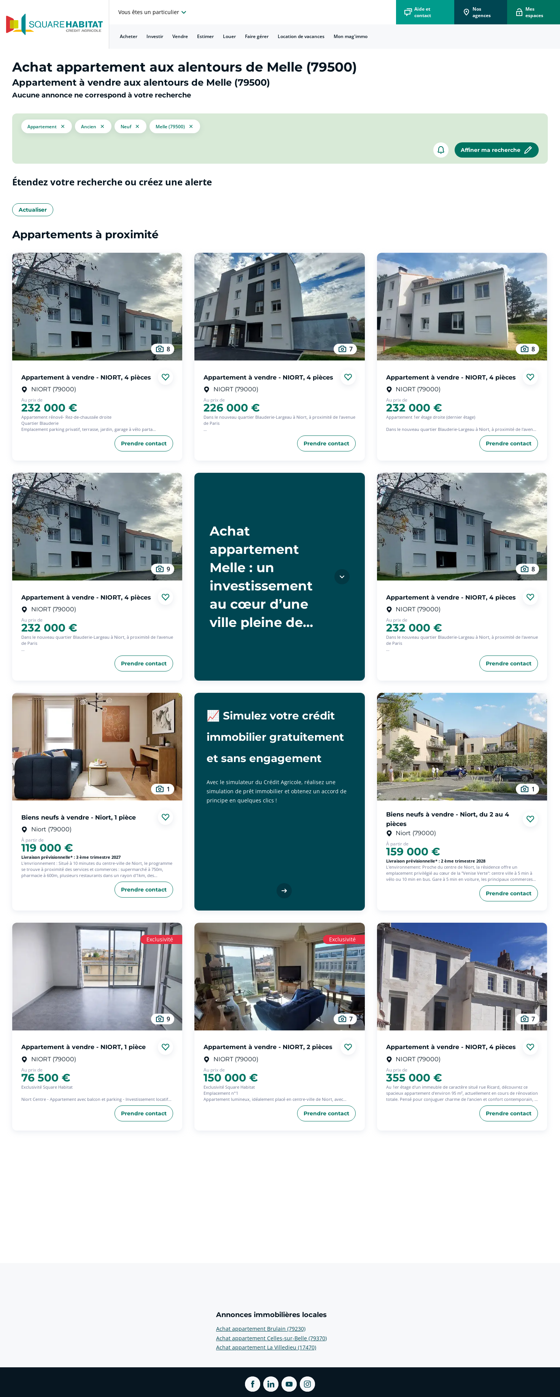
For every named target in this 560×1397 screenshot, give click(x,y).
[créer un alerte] (441, 150)
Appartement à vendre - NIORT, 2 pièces (268, 1047)
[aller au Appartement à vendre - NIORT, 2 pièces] (279, 976)
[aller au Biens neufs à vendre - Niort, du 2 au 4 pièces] (462, 747)
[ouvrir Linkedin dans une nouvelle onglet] (270, 1384)
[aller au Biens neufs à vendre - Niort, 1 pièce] (97, 747)
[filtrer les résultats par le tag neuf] (130, 126)
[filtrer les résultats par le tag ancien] (93, 126)
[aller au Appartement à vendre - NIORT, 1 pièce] (97, 976)
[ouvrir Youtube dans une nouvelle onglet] (289, 1384)
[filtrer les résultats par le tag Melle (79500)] (175, 126)
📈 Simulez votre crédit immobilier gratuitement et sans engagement (275, 737)
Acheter (128, 36)
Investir (154, 36)
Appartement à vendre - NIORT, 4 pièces (86, 377)
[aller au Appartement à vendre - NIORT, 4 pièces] (97, 306)
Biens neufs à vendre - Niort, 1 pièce (78, 817)
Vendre (180, 36)
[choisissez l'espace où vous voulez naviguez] (153, 12)
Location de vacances (301, 36)
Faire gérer (257, 36)
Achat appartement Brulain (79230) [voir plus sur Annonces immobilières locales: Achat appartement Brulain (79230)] (260, 1328)
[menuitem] (128, 36)
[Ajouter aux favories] (165, 377)
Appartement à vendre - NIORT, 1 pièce (83, 1047)
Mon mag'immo (351, 36)
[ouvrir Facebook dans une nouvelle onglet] (252, 1384)
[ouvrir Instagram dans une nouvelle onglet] (307, 1384)
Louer (229, 36)
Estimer (205, 36)
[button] (46, 126)
